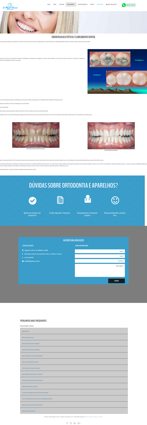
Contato (92, 4)
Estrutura (61, 4)
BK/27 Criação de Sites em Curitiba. (94, 417)
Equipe (54, 4)
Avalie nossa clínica (111, 4)
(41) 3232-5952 (100, 4)
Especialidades (71, 4)
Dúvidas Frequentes (82, 4)
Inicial (48, 4)
